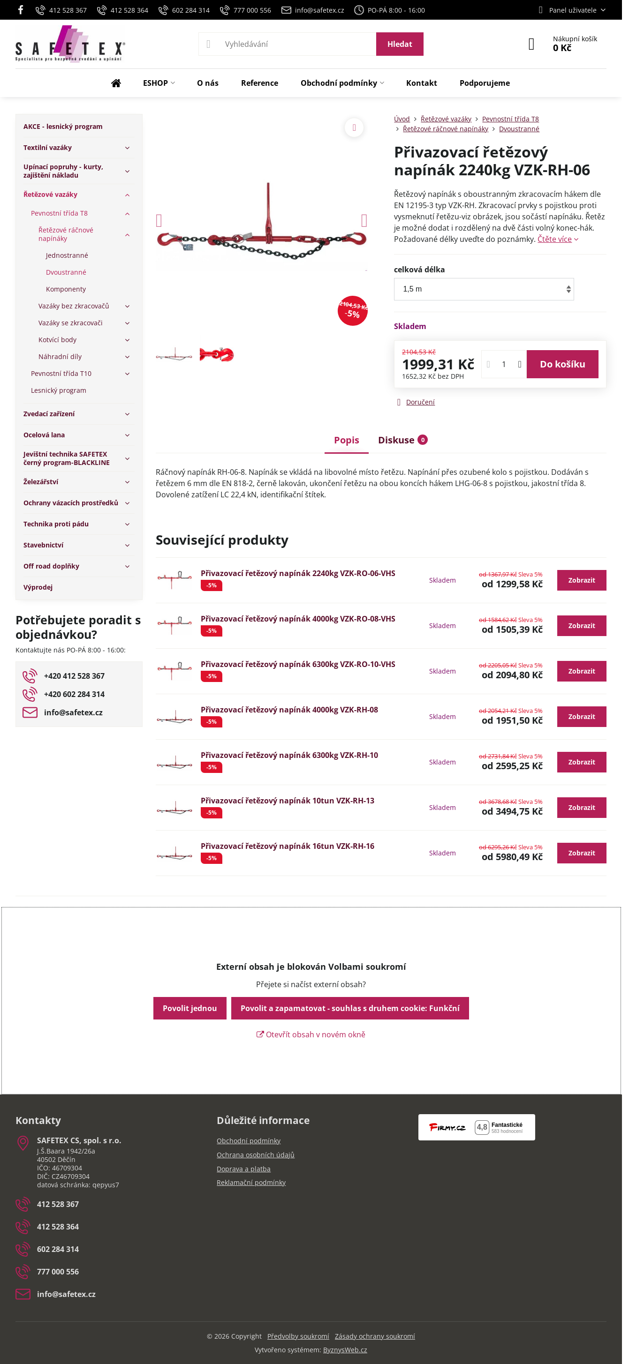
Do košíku (562, 364)
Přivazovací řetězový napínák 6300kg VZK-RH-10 (289, 755)
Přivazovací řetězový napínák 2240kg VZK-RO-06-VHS (298, 573)
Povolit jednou (190, 1008)
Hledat (399, 44)
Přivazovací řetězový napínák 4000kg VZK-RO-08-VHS (298, 619)
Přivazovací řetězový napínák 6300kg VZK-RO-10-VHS (298, 664)
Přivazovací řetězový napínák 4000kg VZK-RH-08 (289, 709)
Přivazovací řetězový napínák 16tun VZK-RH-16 (287, 846)
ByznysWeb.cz (345, 1349)
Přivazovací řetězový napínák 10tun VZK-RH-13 (287, 800)
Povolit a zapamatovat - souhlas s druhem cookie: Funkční (350, 1008)
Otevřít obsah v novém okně (311, 1034)
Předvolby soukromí (298, 1336)
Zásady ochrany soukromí (375, 1336)
